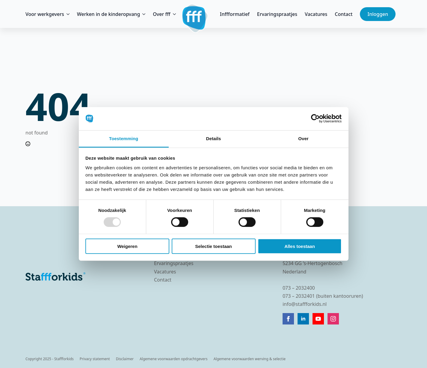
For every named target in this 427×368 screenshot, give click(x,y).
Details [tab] (213, 138)
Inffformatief (235, 14)
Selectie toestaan (213, 246)
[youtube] (318, 318)
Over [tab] (303, 138)
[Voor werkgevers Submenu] (67, 14)
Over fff (161, 14)
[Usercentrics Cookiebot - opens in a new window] (315, 118)
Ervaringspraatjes (277, 14)
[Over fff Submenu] (173, 14)
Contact (343, 14)
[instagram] (333, 318)
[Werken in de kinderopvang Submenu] (142, 14)
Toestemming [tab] (123, 138)
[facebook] (288, 318)
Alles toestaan (299, 246)
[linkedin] (303, 318)
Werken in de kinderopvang (108, 14)
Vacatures (316, 14)
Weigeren (127, 246)
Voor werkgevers (44, 14)
